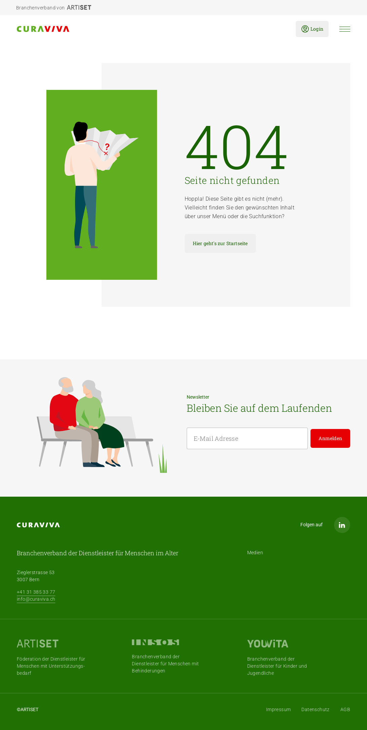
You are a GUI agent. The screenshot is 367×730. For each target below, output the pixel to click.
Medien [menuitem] (255, 552)
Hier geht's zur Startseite (220, 243)
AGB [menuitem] (345, 709)
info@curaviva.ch (36, 599)
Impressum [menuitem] (278, 709)
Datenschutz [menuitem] (315, 709)
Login (312, 29)
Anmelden (330, 438)
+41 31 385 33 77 (36, 592)
